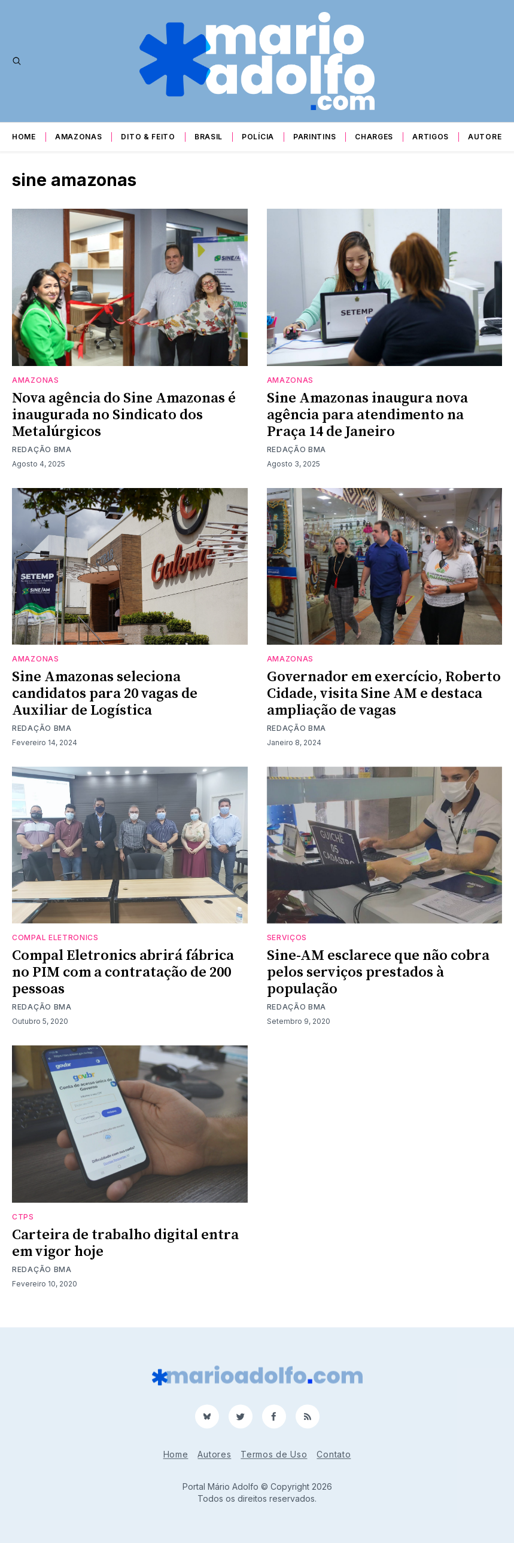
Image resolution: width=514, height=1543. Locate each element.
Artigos (430, 136)
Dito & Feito (148, 136)
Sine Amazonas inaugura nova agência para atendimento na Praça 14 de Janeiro (367, 415)
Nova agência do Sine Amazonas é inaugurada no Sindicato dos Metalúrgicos (124, 415)
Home (24, 136)
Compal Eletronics (55, 937)
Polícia (258, 136)
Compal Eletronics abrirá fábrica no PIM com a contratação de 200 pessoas (123, 972)
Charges (374, 136)
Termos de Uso (274, 1454)
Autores (487, 136)
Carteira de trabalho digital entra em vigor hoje (125, 1243)
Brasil (208, 136)
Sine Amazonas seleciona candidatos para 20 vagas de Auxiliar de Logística (104, 693)
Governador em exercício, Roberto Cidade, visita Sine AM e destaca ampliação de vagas (384, 693)
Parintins (314, 136)
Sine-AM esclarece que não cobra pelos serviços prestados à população (378, 972)
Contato (334, 1454)
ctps (23, 1216)
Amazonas (78, 136)
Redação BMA (42, 449)
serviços (287, 937)
